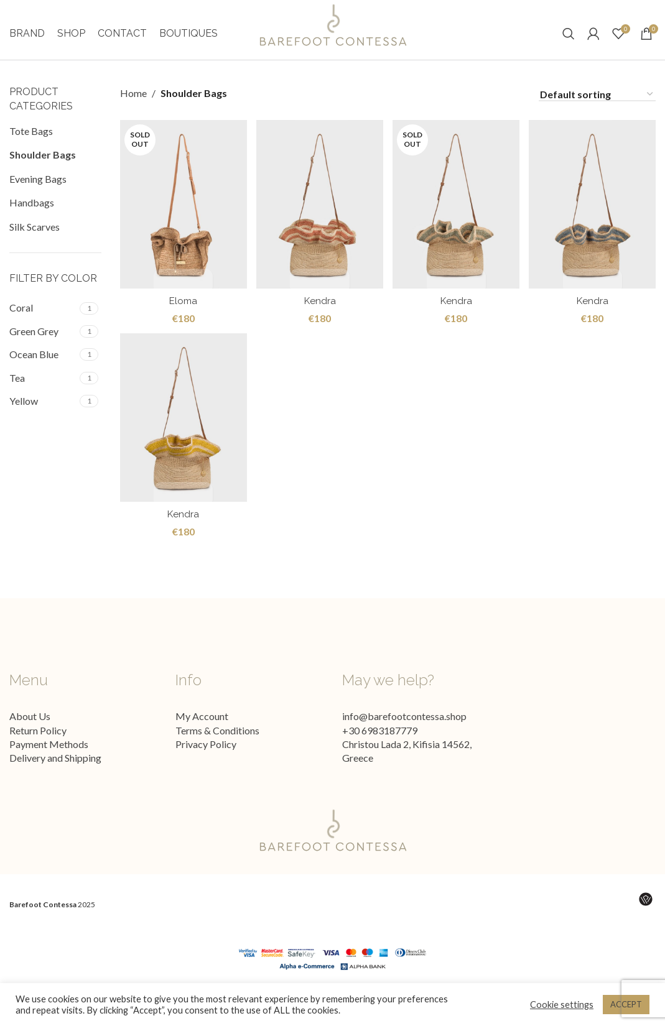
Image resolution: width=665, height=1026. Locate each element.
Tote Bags (31, 149)
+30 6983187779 (379, 748)
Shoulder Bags (42, 172)
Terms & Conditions (217, 748)
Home (133, 111)
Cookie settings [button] (561, 1004)
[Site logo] (333, 33)
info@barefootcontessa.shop (404, 734)
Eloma (182, 315)
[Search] (568, 42)
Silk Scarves (34, 244)
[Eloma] (182, 221)
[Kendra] (319, 221)
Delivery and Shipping (55, 776)
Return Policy (38, 748)
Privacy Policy (205, 762)
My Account (201, 734)
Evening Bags (38, 197)
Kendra (319, 315)
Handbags (31, 220)
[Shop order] (597, 112)
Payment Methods (48, 762)
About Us (29, 734)
